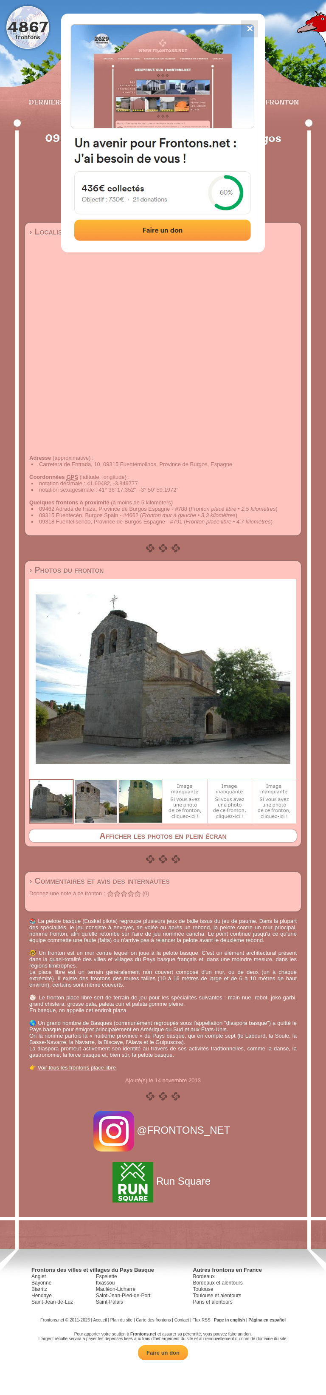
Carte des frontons (153, 1320)
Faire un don (163, 1353)
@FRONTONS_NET (163, 1130)
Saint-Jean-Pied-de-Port (123, 1296)
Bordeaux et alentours (217, 1283)
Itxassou (105, 1283)
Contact (181, 1320)
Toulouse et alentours (217, 1296)
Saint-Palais (109, 1302)
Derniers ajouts (61, 102)
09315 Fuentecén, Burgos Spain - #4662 (88, 515)
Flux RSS (201, 1320)
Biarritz (39, 1289)
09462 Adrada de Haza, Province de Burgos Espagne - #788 (113, 509)
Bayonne (41, 1283)
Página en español (267, 1320)
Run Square (162, 1181)
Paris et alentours (212, 1302)
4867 (27, 26)
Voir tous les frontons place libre (77, 1067)
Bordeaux (203, 1276)
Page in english (229, 1320)
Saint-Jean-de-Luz (52, 1302)
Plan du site (121, 1320)
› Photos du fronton (66, 569)
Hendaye (41, 1296)
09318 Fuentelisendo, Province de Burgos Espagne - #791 (111, 521)
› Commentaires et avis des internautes (99, 881)
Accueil (100, 1320)
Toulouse (203, 1289)
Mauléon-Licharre (115, 1289)
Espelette (106, 1276)
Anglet (38, 1276)
